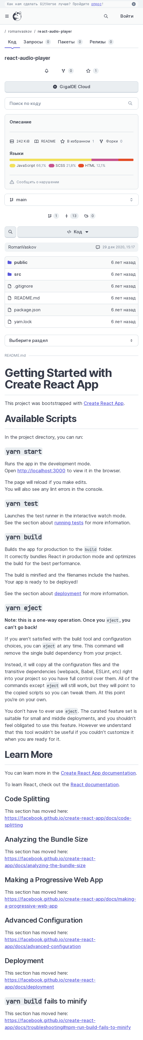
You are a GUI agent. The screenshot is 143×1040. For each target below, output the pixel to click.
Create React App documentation (98, 773)
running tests (68, 522)
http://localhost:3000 (41, 470)
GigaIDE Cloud (71, 86)
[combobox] (71, 200)
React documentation (95, 784)
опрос (96, 4)
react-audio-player (55, 31)
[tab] (12, 42)
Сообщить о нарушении (34, 182)
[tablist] (66, 43)
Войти (126, 16)
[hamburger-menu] (7, 16)
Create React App (104, 403)
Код (78, 231)
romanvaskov (20, 31)
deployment (67, 593)
